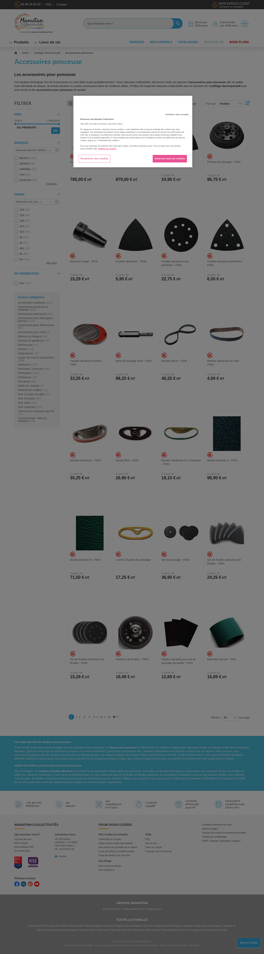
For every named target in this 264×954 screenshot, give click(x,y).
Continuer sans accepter (177, 114)
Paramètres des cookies (94, 158)
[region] (133, 131)
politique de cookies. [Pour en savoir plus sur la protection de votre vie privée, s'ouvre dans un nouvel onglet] (107, 149)
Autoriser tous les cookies (170, 158)
